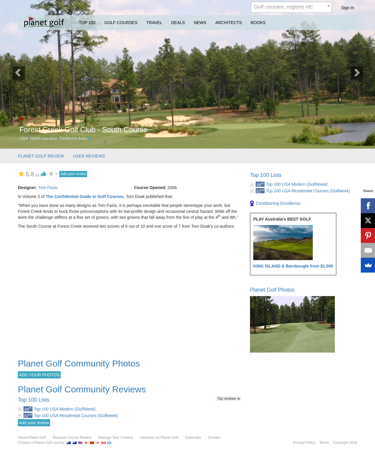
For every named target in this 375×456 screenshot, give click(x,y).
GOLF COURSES (121, 22)
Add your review (73, 174)
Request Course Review (72, 437)
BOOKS (258, 22)
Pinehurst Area (73, 138)
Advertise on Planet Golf (159, 437)
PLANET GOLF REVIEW (41, 156)
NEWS (200, 22)
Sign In (347, 7)
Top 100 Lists (266, 175)
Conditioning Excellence (275, 203)
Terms (324, 443)
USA (23, 138)
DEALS (178, 22)
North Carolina (43, 138)
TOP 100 (87, 22)
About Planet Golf (32, 437)
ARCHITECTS (228, 22)
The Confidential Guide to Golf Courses (85, 196)
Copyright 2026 (345, 443)
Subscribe (193, 437)
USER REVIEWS (89, 156)
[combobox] (291, 7)
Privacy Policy (304, 443)
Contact (214, 437)
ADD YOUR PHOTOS (39, 374)
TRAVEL (154, 22)
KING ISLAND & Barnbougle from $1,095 (293, 266)
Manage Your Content (115, 437)
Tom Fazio (47, 187)
